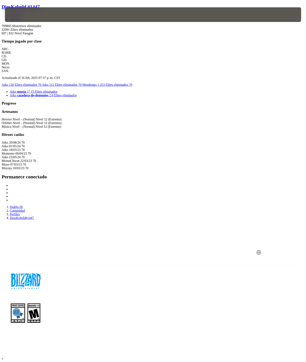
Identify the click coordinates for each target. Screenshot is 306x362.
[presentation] (20, 14)
